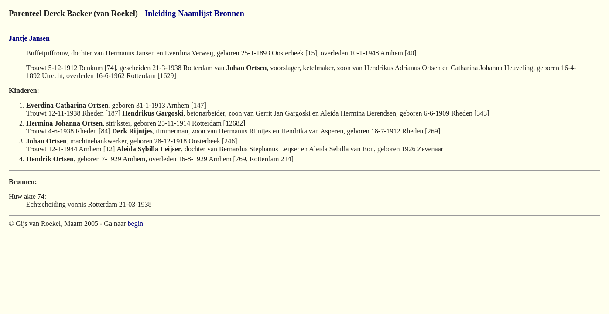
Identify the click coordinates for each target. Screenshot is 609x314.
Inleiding (160, 13)
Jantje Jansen (29, 38)
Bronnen (229, 13)
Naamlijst (195, 13)
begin (136, 223)
